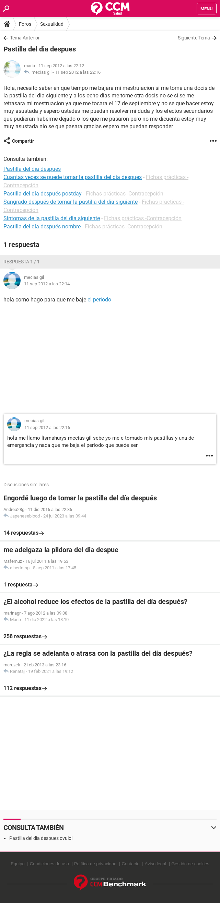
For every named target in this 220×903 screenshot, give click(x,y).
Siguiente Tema (194, 37)
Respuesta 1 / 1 (21, 261)
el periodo (99, 299)
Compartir (23, 141)
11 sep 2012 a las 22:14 (47, 283)
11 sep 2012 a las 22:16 (78, 72)
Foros (25, 24)
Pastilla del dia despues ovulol (40, 838)
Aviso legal (155, 863)
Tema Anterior (25, 37)
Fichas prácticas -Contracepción (124, 193)
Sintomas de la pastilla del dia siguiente (51, 218)
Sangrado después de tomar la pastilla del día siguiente (70, 202)
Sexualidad (51, 24)
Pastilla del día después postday (42, 193)
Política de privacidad (95, 863)
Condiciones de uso (49, 863)
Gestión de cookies (190, 863)
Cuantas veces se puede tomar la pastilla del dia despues (72, 177)
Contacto (131, 863)
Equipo (17, 863)
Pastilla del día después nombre (42, 226)
